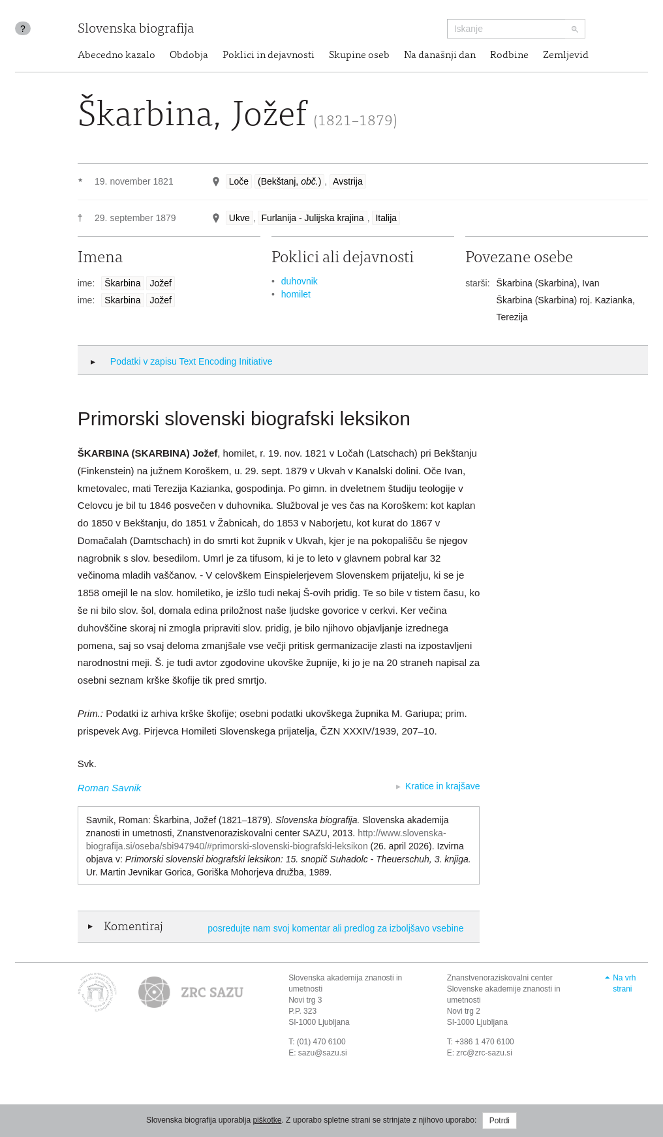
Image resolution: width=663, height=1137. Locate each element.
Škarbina (122, 283)
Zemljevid (566, 55)
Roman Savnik (110, 787)
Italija (386, 218)
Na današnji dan (440, 55)
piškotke (267, 1120)
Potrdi (499, 1120)
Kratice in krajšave (442, 786)
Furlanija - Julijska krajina (312, 218)
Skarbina (122, 300)
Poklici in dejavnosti (269, 55)
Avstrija (348, 181)
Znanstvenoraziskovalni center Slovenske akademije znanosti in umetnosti (504, 989)
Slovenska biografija (136, 30)
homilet (296, 294)
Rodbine (509, 55)
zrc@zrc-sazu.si (484, 1052)
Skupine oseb (359, 55)
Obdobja (189, 55)
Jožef (160, 283)
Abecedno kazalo (116, 55)
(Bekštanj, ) (289, 181)
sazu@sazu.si (322, 1052)
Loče (239, 181)
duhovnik (299, 281)
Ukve (239, 218)
